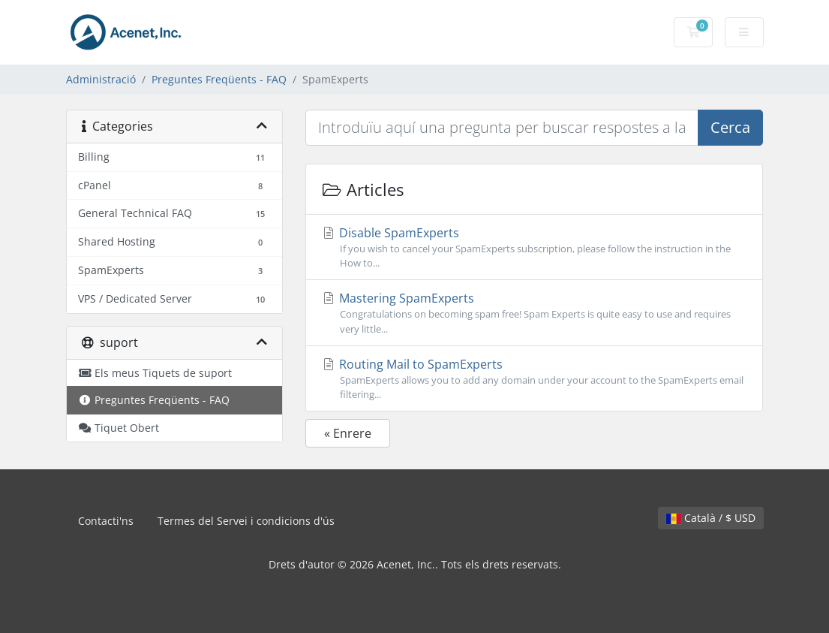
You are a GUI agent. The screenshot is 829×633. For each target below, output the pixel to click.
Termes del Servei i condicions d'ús (246, 521)
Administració (101, 79)
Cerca (730, 127)
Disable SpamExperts (534, 247)
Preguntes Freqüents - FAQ (219, 79)
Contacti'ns (106, 521)
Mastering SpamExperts (534, 313)
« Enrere (347, 433)
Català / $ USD (710, 518)
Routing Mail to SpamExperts (534, 379)
